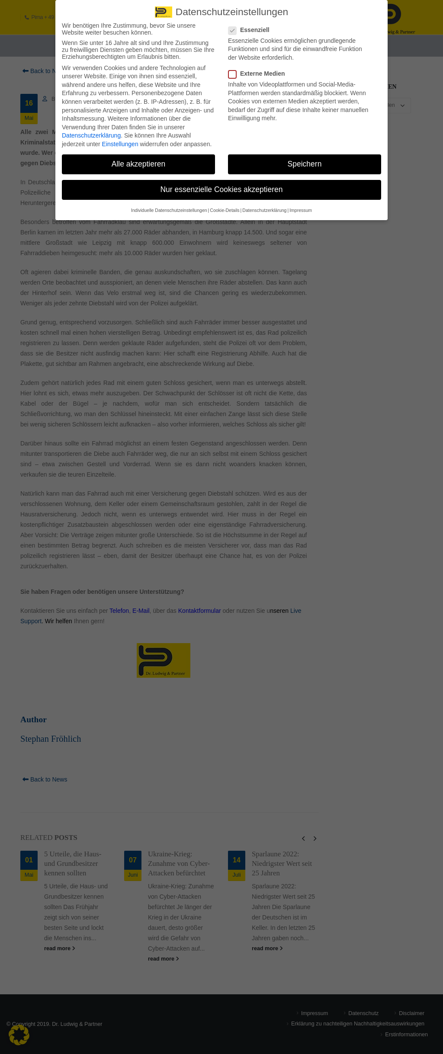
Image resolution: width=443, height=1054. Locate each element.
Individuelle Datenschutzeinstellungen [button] (169, 205)
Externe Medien (259, 69)
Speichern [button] (305, 159)
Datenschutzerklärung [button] (264, 205)
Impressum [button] (300, 205)
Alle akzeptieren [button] (139, 159)
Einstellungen (120, 139)
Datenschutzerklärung (91, 131)
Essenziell (251, 25)
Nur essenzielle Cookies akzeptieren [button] (221, 185)
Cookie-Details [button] (224, 205)
